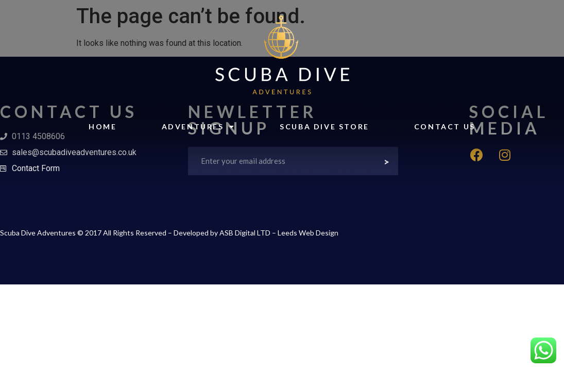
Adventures (198, 127)
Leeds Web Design (308, 232)
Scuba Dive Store (324, 126)
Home (102, 126)
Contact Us (444, 126)
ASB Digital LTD (244, 232)
